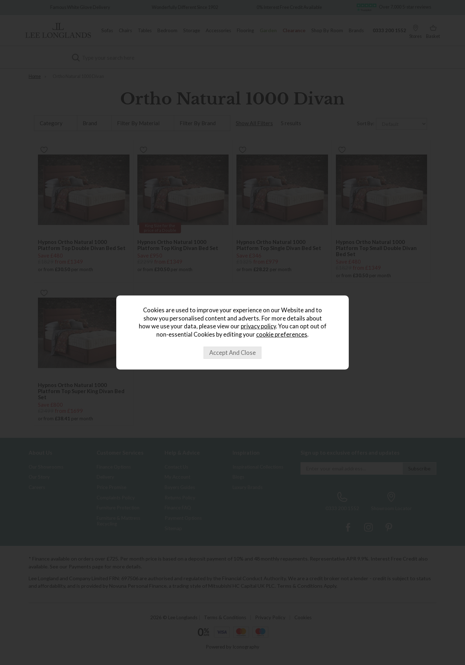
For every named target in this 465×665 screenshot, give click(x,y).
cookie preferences (281, 334)
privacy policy (258, 326)
